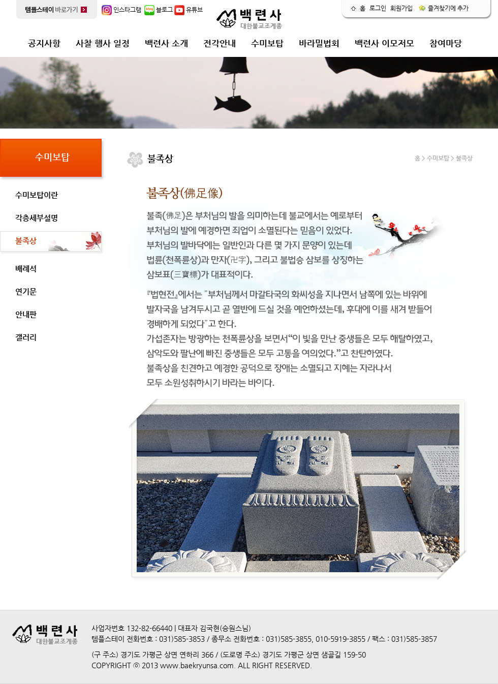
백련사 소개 (166, 43)
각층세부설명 (36, 217)
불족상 (26, 240)
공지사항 (44, 43)
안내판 (26, 314)
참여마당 (445, 43)
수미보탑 (267, 43)
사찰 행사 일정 (103, 43)
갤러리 (26, 337)
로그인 (377, 8)
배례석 (26, 268)
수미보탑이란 (36, 195)
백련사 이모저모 (384, 43)
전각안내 (219, 43)
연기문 (26, 291)
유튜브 (188, 9)
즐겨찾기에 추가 (444, 8)
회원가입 (401, 8)
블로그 (158, 9)
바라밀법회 (319, 43)
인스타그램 (121, 9)
